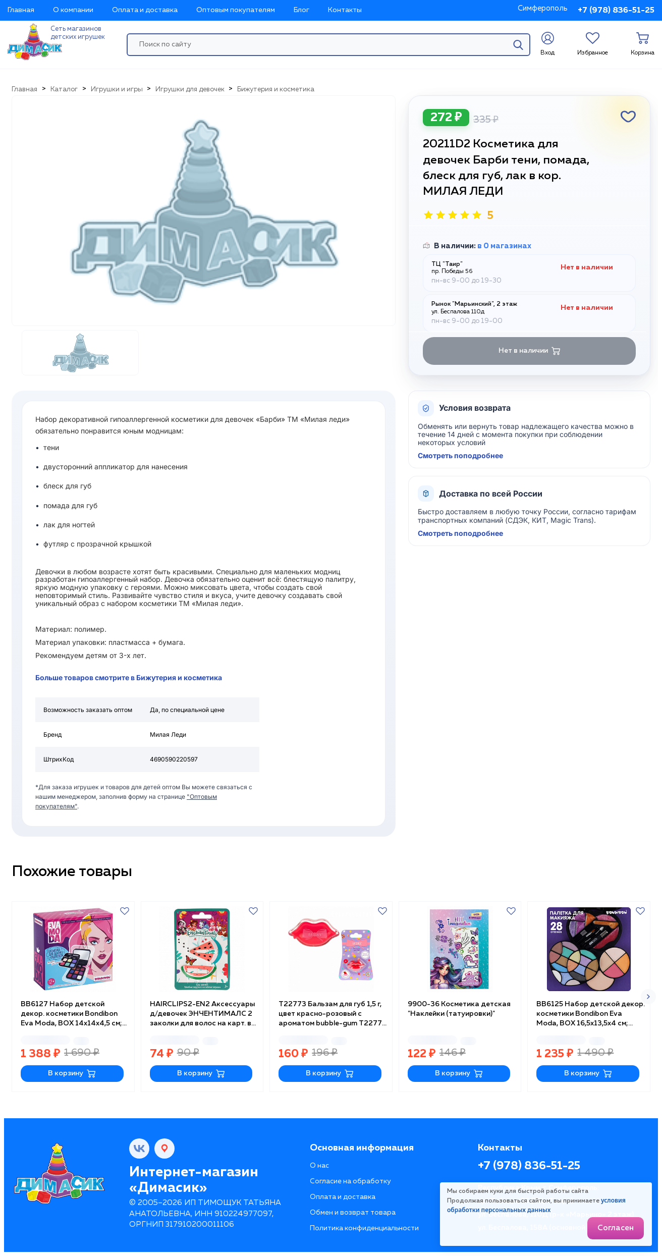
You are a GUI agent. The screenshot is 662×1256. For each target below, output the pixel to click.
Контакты (345, 10)
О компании (73, 10)
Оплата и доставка (145, 10)
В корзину (72, 1073)
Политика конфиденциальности (364, 1228)
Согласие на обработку (350, 1181)
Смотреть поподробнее (460, 456)
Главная (21, 10)
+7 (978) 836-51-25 (616, 11)
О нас (319, 1165)
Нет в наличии (530, 351)
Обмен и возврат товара (353, 1212)
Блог (301, 10)
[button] (648, 996)
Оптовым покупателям (235, 10)
